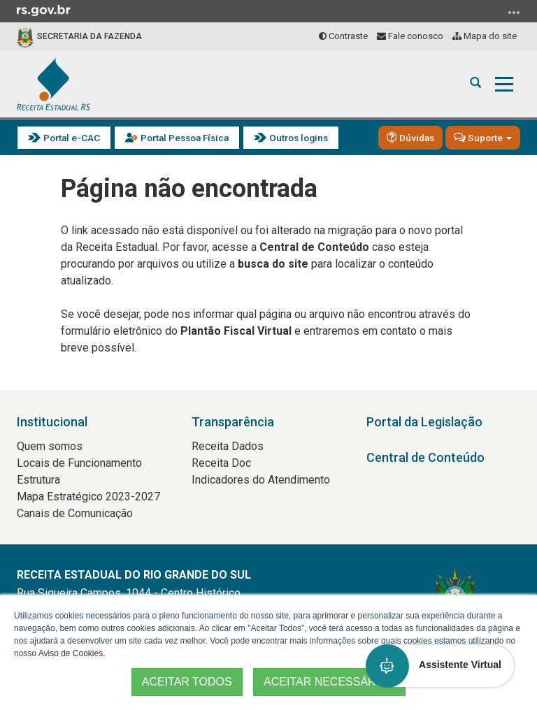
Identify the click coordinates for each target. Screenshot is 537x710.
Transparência (233, 421)
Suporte (483, 137)
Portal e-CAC (64, 138)
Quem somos (50, 446)
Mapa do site (484, 36)
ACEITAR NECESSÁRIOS (329, 682)
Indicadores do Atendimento (261, 479)
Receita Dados (228, 446)
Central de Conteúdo (425, 457)
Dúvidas (410, 137)
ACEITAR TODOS (187, 682)
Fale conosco (410, 36)
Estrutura (38, 479)
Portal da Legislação (424, 421)
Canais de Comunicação (75, 513)
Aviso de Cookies (70, 653)
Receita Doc (221, 463)
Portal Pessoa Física (177, 138)
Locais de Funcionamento (79, 463)
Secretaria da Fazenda (89, 36)
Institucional (52, 421)
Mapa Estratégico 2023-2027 (88, 496)
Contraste (343, 36)
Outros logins (291, 138)
